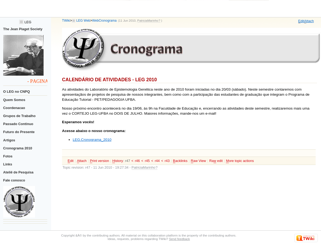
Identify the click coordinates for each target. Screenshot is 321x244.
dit (301, 21)
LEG (25, 22)
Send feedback (179, 239)
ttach (309, 21)
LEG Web (83, 20)
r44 (157, 161)
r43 (167, 161)
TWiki (66, 20)
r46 (137, 161)
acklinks (180, 161)
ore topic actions (240, 161)
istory (117, 161)
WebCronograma (104, 20)
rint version (99, 161)
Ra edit (216, 161)
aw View (198, 161)
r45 (147, 161)
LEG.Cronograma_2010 (92, 140)
